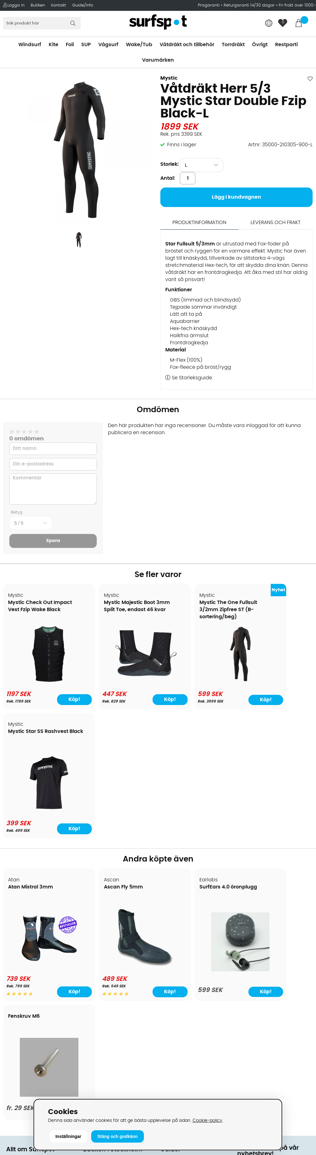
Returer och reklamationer (38, 967)
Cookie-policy (207, 1120)
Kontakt (58, 5)
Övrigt (260, 44)
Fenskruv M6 (259, 751)
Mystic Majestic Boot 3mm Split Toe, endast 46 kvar (115, 609)
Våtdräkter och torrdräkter (192, 958)
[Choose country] (269, 23)
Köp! (60, 699)
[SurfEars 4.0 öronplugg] (197, 841)
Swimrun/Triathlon (182, 967)
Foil (70, 44)
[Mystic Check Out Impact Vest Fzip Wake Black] (40, 681)
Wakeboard (174, 939)
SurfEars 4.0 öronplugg (194, 758)
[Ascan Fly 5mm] (119, 837)
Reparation (19, 995)
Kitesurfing (173, 921)
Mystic (169, 78)
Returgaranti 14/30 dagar (249, 5)
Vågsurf (108, 44)
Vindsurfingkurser (27, 1014)
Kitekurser (18, 1004)
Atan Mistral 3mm (30, 758)
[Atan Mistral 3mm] (40, 837)
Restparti (286, 44)
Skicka (300, 969)
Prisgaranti (209, 5)
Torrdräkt (233, 44)
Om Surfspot (21, 911)
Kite (53, 44)
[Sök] (42, 23)
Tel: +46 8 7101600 (105, 1088)
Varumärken (158, 60)
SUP (86, 44)
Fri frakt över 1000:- (297, 5)
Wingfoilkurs (21, 1023)
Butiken (38, 5)
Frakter (14, 948)
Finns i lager (181, 144)
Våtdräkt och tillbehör (187, 44)
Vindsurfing (174, 911)
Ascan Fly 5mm (106, 758)
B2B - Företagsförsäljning (37, 976)
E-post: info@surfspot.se (114, 1097)
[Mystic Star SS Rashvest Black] (275, 681)
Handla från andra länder (37, 958)
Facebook (249, 1043)
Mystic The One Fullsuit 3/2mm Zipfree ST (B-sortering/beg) (194, 609)
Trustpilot (248, 1074)
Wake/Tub (139, 44)
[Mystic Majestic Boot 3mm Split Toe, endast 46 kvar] (119, 681)
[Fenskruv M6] (275, 836)
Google (246, 1012)
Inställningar (68, 1136)
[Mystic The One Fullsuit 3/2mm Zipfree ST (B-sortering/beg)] (197, 681)
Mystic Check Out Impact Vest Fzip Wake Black (36, 609)
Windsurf (29, 44)
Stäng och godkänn (117, 1136)
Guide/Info (82, 5)
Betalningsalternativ (31, 939)
